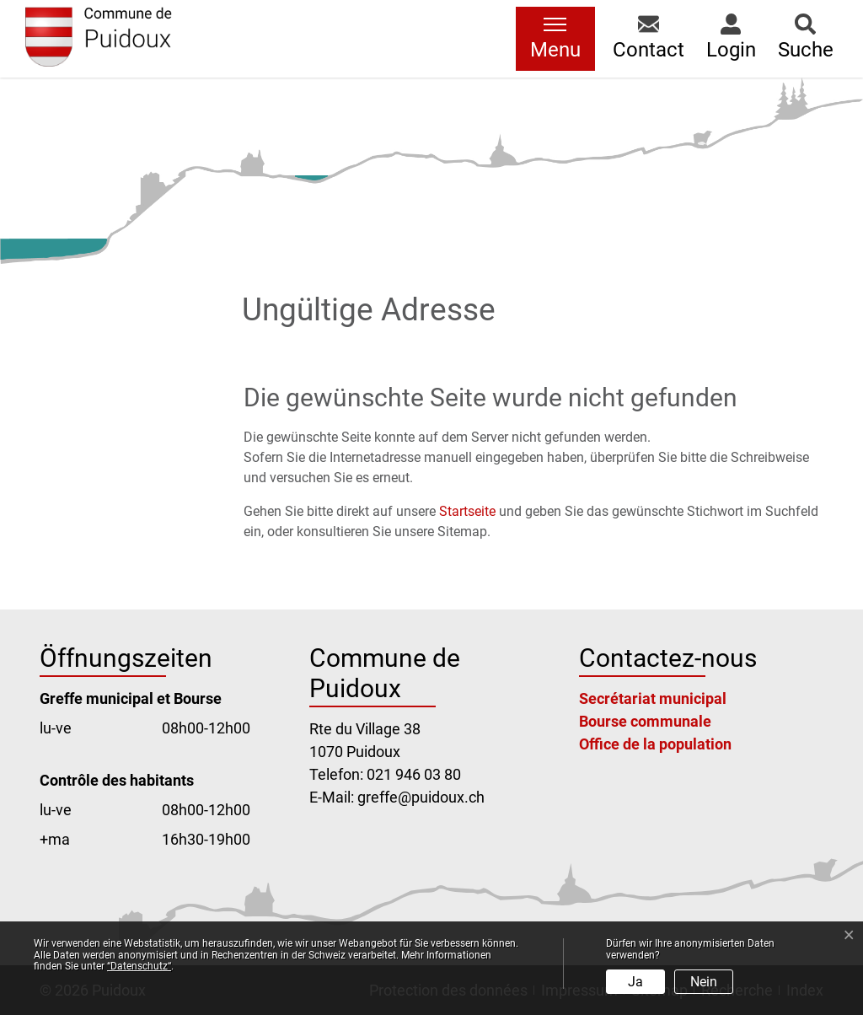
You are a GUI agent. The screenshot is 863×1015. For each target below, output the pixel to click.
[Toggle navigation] (555, 39)
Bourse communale (645, 721)
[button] (648, 39)
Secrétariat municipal (652, 698)
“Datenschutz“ (139, 966)
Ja (635, 982)
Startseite (467, 511)
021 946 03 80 (414, 774)
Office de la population (655, 744)
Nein (703, 982)
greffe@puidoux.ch (421, 797)
